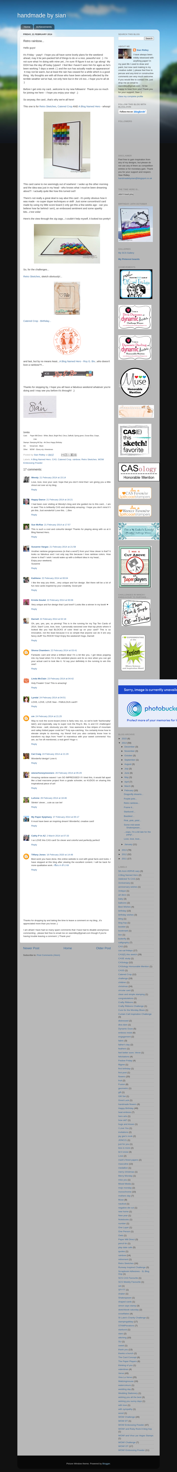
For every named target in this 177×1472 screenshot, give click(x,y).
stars (120, 1333)
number (122, 1223)
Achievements (44, 26)
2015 (124, 738)
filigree (121, 1064)
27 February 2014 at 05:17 (66, 817)
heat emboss (124, 1112)
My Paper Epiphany (41, 817)
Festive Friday (125, 1060)
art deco (122, 895)
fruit (120, 1080)
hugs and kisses (126, 1124)
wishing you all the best (129, 1397)
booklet (122, 926)
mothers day (124, 1196)
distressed (123, 1020)
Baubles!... (129, 816)
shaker (121, 1293)
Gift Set (122, 1096)
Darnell (35, 619)
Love (120, 1156)
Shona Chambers (40, 650)
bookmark (123, 930)
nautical (122, 1203)
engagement (124, 1036)
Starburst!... (129, 811)
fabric (121, 1040)
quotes (121, 1251)
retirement (123, 1259)
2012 (124, 854)
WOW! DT (123, 1446)
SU (119, 1341)
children (122, 982)
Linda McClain (38, 678)
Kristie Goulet (38, 600)
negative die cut (126, 1207)
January (128, 844)
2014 (124, 743)
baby (120, 899)
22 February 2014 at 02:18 (53, 619)
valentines (123, 1369)
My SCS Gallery (126, 253)
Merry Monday (125, 1176)
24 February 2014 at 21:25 (49, 716)
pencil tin (122, 1243)
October (128, 755)
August (128, 764)
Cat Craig (36, 754)
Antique (122, 891)
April (127, 782)
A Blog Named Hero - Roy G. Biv (77, 361)
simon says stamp (127, 1305)
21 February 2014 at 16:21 (59, 499)
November (129, 751)
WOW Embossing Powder (131, 1425)
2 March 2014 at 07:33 (58, 835)
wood (121, 1413)
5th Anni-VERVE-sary (129, 871)
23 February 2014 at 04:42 (60, 678)
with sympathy (125, 1409)
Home (27, 26)
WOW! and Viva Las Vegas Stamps (135, 1435)
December (129, 746)
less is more (124, 1148)
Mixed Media (124, 1184)
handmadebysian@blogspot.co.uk (135, 178)
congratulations (125, 998)
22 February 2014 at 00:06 (60, 600)
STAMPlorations (126, 1325)
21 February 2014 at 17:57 (57, 524)
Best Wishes (124, 907)
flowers (121, 1076)
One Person (124, 1231)
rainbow (76, 459)
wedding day (124, 1389)
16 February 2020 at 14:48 (60, 854)
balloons (122, 903)
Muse (121, 1199)
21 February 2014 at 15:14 (53, 477)
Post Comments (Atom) (48, 955)
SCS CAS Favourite (128, 1278)
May (126, 777)
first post (122, 1072)
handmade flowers (127, 1104)
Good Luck (123, 1100)
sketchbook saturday (128, 1309)
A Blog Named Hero (89, 106)
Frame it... (129, 807)
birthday (122, 911)
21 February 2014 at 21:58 (62, 547)
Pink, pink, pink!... (132, 820)
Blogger (106, 1463)
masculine (123, 1164)
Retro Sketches (47, 106)
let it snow (123, 1152)
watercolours (124, 1385)
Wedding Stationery (128, 1393)
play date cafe (125, 1247)
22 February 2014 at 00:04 (55, 578)
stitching (122, 1337)
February (129, 790)
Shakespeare (125, 1297)
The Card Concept (127, 1357)
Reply (34, 489)
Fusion (121, 1084)
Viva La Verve (125, 1377)
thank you (123, 1349)
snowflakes (123, 1313)
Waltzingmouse (125, 1381)
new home (123, 1211)
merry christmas (126, 1172)
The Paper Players (127, 1361)
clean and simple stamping (131, 994)
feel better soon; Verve (129, 1052)
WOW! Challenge (126, 1442)
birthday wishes (126, 915)
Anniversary (124, 883)
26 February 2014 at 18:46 (54, 798)
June (127, 773)
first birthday (124, 1068)
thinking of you (125, 1365)
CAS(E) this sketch (127, 954)
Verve (121, 1373)
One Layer (123, 1227)
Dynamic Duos (125, 1028)
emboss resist (125, 1032)
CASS (121, 970)
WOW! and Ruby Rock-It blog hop (135, 1429)
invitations (123, 1132)
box (120, 934)
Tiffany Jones (38, 854)
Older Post (103, 948)
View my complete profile (130, 96)
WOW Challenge (126, 1417)
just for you (123, 1144)
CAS (54, 459)
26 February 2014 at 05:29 (68, 773)
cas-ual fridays (125, 950)
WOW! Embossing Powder (131, 1450)
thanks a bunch (125, 1353)
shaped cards (125, 1301)
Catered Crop (65, 106)
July (126, 768)
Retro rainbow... (132, 803)
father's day (124, 1044)
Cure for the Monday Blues (131, 1010)
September (130, 760)
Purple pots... (130, 798)
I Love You (123, 1128)
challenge (123, 978)
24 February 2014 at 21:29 (55, 754)
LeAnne (35, 798)
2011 (124, 858)
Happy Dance (38, 499)
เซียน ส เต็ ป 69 (61, 865)
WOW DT (123, 1421)
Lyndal (34, 697)
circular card (124, 990)
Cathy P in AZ (38, 835)
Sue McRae (37, 524)
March (127, 786)
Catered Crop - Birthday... (37, 321)
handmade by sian (41, 15)
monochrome (124, 1192)
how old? (122, 1120)
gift (119, 1092)
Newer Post (31, 948)
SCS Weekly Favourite (129, 1282)
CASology (123, 962)
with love (122, 1405)
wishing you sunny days (130, 1401)
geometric (123, 1088)
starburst (122, 1329)
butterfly (122, 938)
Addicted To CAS (126, 879)
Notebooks (123, 1219)
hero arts (122, 1116)
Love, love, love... (132, 839)
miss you (122, 1180)
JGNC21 (122, 1140)
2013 (124, 850)
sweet (121, 1345)
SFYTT (121, 1289)
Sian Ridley (142, 50)
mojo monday (125, 1188)
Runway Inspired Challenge (132, 1267)
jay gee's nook (125, 1136)
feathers (122, 1048)
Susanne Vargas (39, 547)
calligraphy (123, 942)
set (119, 1286)
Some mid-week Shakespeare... (132, 826)
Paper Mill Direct (126, 1239)
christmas (123, 986)
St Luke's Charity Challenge (132, 1317)
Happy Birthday (125, 1108)
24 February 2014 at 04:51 (52, 697)
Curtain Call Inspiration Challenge (135, 1014)
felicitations (123, 1056)
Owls (120, 1235)
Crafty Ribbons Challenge (131, 1006)
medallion (123, 1168)
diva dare (123, 1024)
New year (123, 1215)
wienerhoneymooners (42, 773)
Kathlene (36, 578)
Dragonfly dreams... (133, 794)
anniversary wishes (127, 887)
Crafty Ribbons (125, 1002)
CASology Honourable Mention (133, 966)
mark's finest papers (128, 1160)
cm (33, 716)
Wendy (35, 477)
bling (120, 919)
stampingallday (125, 1321)
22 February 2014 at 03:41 (64, 650)
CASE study (124, 958)
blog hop (122, 922)
